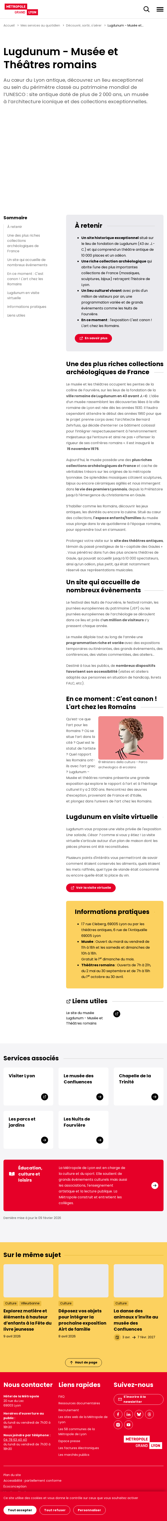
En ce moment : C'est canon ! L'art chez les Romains (25, 279)
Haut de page (83, 1362)
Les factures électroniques (78, 1448)
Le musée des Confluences (79, 1079)
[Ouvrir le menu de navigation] (160, 9)
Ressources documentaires (79, 1403)
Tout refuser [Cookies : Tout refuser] (55, 1510)
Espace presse (69, 1441)
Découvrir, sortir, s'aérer (84, 25)
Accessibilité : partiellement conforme (32, 1480)
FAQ (61, 1396)
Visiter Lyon (22, 1076)
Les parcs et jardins (22, 1122)
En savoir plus (96, 338)
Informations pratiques (26, 306)
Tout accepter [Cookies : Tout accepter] (20, 1510)
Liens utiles (16, 315)
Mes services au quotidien (40, 25)
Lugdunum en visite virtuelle (23, 295)
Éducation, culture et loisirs (25, 1174)
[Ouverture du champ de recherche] (146, 9)
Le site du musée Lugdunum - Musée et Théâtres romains (84, 1018)
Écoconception (15, 1486)
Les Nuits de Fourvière (77, 1122)
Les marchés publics (73, 1455)
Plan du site (12, 1475)
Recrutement (68, 1410)
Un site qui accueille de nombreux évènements (27, 262)
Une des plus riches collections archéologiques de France (23, 243)
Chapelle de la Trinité (135, 1079)
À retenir (14, 226)
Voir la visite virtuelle (93, 887)
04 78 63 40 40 (15, 1440)
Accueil (9, 25)
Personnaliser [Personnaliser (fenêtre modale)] (89, 1510)
